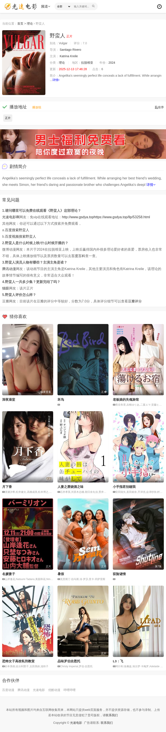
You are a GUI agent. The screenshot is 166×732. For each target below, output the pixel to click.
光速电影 (39, 690)
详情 (55, 80)
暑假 (60, 574)
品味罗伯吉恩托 (68, 661)
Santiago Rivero (70, 49)
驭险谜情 (119, 574)
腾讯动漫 (9, 269)
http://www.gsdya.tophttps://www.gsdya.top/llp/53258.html (106, 217)
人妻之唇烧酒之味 (70, 487)
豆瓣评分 (135, 301)
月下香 (7, 487)
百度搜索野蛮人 (17, 230)
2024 (112, 62)
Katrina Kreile (69, 56)
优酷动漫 (54, 690)
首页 (20, 23)
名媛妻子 (8, 574)
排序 (159, 107)
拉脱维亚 (87, 62)
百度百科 (78, 256)
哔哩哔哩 (70, 690)
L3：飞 (118, 661)
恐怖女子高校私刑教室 (18, 661)
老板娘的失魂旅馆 (126, 399)
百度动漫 (8, 690)
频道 (45, 6)
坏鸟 (60, 399)
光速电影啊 (10, 217)
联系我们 (112, 715)
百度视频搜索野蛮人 (20, 236)
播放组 (36, 107)
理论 (30, 23)
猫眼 (5, 288)
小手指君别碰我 (124, 487)
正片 (8, 118)
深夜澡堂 (8, 399)
